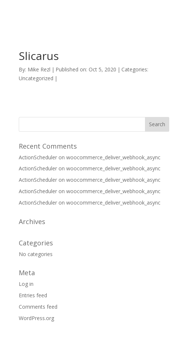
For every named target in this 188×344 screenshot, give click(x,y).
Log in (26, 283)
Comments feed (38, 306)
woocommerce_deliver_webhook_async (113, 157)
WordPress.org (36, 318)
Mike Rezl (39, 69)
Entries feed (33, 295)
